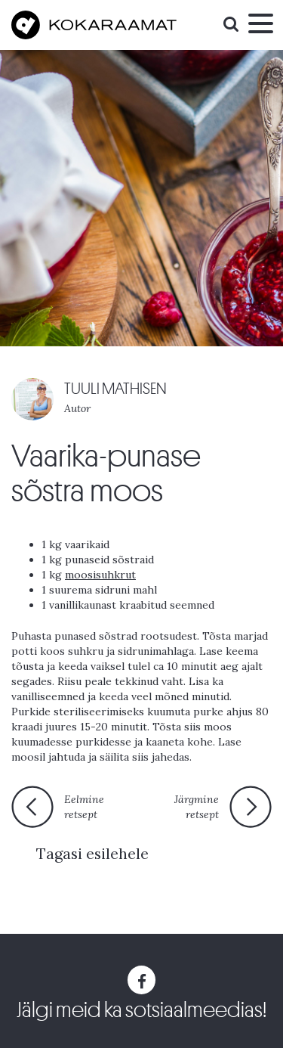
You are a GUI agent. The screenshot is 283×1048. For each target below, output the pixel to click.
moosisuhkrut (100, 574)
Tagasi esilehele (92, 853)
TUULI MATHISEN (115, 389)
